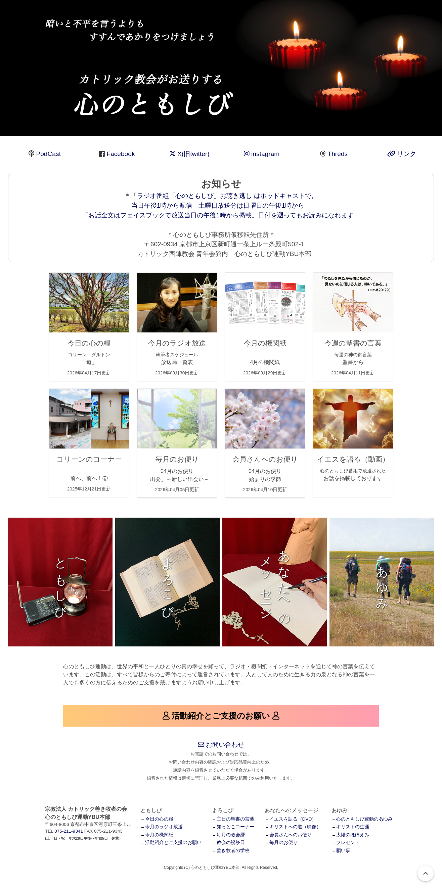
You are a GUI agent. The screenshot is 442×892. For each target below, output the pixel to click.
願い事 (343, 850)
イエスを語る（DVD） (293, 819)
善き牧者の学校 (233, 850)
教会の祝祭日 (231, 842)
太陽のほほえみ (352, 834)
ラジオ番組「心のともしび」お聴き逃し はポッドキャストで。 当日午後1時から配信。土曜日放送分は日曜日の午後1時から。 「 (200, 205)
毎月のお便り (283, 842)
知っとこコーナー (235, 826)
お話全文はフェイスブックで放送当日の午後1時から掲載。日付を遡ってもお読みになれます (221, 215)
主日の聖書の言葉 (235, 819)
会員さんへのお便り (290, 834)
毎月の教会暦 (231, 834)
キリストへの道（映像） (295, 826)
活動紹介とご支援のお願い (173, 842)
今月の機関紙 (159, 834)
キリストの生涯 (352, 826)
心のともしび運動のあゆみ (364, 819)
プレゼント (348, 842)
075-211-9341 (68, 831)
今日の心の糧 (159, 819)
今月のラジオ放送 (164, 826)
